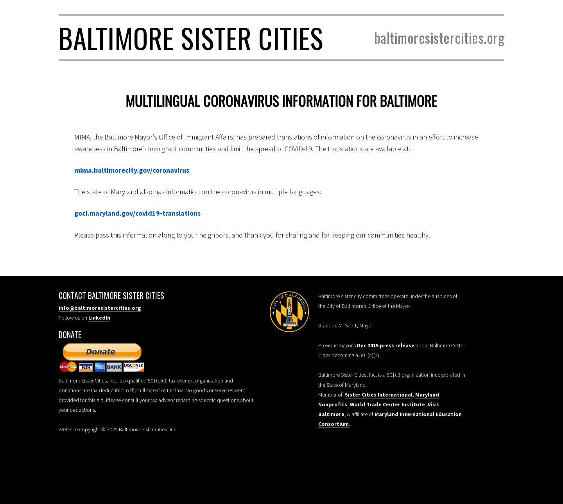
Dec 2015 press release (385, 345)
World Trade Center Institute (387, 404)
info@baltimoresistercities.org (100, 307)
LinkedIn (99, 317)
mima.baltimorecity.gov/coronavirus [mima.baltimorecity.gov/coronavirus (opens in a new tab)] (131, 170)
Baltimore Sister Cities (191, 37)
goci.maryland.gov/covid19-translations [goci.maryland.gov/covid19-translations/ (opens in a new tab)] (137, 213)
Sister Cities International (378, 394)
